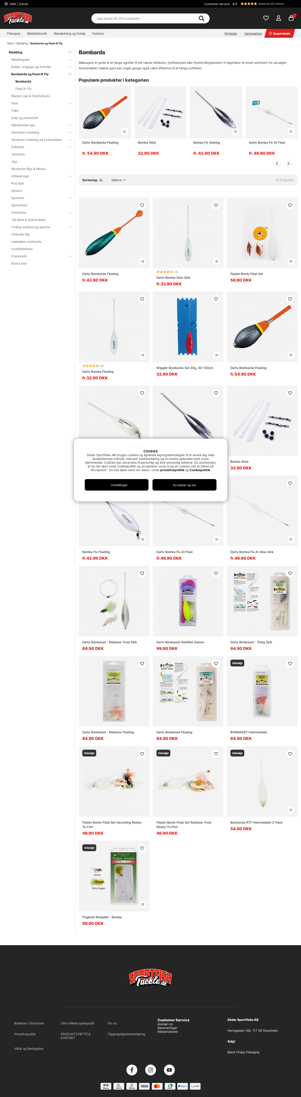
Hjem (10, 43)
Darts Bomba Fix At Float (267, 142)
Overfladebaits (22, 249)
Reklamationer (168, 1031)
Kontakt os (165, 1024)
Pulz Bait (17, 183)
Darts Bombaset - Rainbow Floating (108, 732)
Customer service (217, 4)
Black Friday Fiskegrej (243, 1052)
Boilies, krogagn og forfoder (38, 67)
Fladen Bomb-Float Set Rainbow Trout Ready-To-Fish (183, 824)
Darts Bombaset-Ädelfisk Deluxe (180, 642)
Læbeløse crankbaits (26, 241)
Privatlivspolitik (25, 1034)
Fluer (38, 103)
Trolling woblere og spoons (38, 227)
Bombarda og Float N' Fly (46, 43)
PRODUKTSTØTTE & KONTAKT (75, 1036)
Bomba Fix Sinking (206, 142)
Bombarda (23, 81)
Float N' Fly (23, 88)
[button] (264, 4)
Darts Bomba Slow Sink (173, 277)
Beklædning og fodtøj (69, 33)
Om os (112, 1023)
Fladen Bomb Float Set (246, 274)
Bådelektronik (37, 33)
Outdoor (98, 33)
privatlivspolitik (172, 470)
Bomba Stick (147, 142)
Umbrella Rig (20, 234)
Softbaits (38, 147)
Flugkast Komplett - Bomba (102, 917)
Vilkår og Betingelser (29, 1048)
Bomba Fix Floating (96, 552)
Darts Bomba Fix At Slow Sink (252, 552)
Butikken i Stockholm (29, 1023)
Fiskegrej (13, 33)
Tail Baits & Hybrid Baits (28, 220)
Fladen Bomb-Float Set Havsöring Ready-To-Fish (112, 824)
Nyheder (231, 33)
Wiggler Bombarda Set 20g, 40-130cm (184, 368)
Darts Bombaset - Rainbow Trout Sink (109, 642)
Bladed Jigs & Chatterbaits (30, 96)
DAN (18, 4)
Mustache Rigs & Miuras (28, 169)
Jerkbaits (18, 154)
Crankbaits (38, 256)
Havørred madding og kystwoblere (38, 139)
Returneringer (167, 1028)
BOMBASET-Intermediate (248, 732)
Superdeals (279, 33)
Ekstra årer (19, 263)
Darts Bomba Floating (98, 371)
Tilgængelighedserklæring (126, 1034)
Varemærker (253, 33)
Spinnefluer (19, 205)
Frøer (15, 110)
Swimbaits (38, 212)
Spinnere (38, 198)
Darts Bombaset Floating (174, 732)
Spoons (16, 190)
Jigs (14, 161)
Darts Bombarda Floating (100, 142)
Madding (22, 43)
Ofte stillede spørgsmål (77, 1023)
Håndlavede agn (38, 125)
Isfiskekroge (38, 176)
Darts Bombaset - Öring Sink (251, 642)
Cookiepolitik (200, 470)
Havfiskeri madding (38, 132)
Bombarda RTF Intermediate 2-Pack (256, 822)
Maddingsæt (38, 59)
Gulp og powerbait (24, 118)
